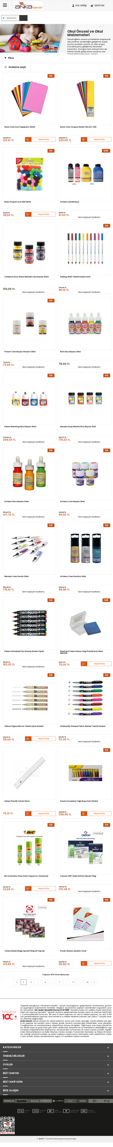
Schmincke (75, 1029)
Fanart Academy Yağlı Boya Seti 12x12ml (79, 801)
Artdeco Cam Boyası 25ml (72, 501)
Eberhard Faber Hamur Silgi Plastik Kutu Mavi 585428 (81, 652)
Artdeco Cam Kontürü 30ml (73, 576)
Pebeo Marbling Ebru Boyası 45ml (20, 427)
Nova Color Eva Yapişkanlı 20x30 (19, 127)
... (38, 982)
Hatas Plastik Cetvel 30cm (17, 801)
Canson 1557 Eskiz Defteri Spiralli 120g (78, 876)
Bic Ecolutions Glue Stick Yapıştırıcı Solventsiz (26, 876)
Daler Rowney (51, 1032)
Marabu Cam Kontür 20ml (16, 576)
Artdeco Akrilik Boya (69, 202)
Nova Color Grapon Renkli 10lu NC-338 (78, 127)
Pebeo (100, 1032)
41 (87, 982)
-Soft (40, 1143)
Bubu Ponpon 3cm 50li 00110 (17, 202)
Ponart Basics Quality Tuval (73, 951)
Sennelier (89, 1032)
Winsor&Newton (33, 1032)
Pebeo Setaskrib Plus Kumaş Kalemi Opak (24, 651)
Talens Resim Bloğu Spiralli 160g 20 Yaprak (24, 951)
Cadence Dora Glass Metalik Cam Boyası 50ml (26, 277)
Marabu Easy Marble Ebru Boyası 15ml (78, 427)
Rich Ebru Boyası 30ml (70, 352)
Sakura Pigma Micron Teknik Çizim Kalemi (23, 726)
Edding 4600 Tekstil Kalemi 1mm (75, 277)
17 (73, 982)
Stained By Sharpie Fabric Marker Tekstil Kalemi (82, 726)
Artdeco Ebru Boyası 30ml (16, 501)
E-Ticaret (48, 1143)
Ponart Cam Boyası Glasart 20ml (20, 352)
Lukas (86, 1029)
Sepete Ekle (43, 139)
